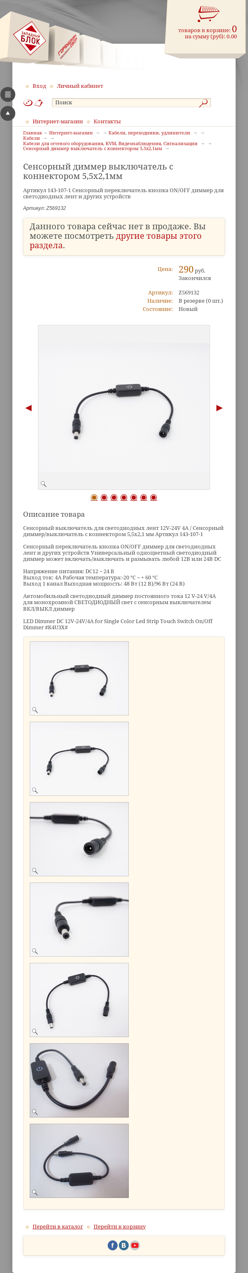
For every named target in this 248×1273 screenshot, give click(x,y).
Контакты (107, 121)
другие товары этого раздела (116, 240)
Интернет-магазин (58, 121)
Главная (32, 133)
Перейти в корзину (120, 1227)
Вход (39, 86)
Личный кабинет (80, 86)
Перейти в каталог (58, 1227)
